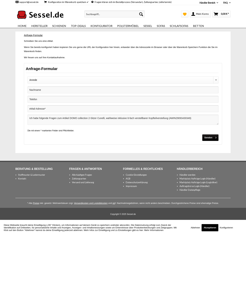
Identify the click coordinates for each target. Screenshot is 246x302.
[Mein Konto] (200, 14)
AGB (128, 178)
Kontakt (22, 178)
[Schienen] (59, 26)
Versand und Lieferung (83, 182)
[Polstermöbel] (128, 26)
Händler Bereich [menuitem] (208, 2)
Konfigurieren (226, 227)
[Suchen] (141, 14)
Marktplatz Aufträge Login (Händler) (197, 178)
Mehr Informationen (153, 230)
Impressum (131, 186)
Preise (36, 203)
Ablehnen (196, 227)
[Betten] (198, 26)
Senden (210, 137)
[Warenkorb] (221, 14)
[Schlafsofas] (179, 26)
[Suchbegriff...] (114, 14)
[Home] (22, 26)
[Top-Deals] (78, 26)
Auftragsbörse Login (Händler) (194, 186)
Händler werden (187, 174)
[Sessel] (147, 26)
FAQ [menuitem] (225, 2)
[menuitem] (114, 14)
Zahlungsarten (79, 178)
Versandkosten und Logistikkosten (90, 203)
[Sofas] (160, 26)
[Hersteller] (39, 26)
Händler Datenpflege (190, 189)
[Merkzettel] (184, 14)
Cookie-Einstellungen (136, 174)
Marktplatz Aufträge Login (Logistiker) (198, 182)
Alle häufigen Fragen (82, 174)
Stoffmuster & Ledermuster (31, 174)
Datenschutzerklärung (137, 182)
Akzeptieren (210, 227)
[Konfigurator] (101, 26)
